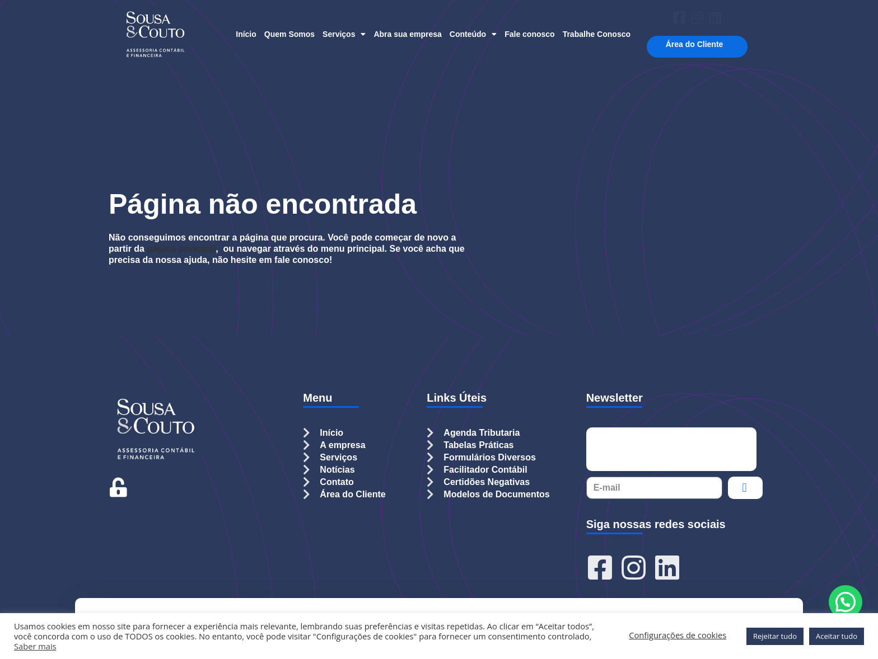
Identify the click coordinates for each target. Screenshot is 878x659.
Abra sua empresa (407, 34)
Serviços (344, 34)
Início (246, 34)
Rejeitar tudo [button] (775, 636)
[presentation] (671, 449)
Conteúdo (473, 34)
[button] (845, 602)
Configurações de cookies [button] (677, 635)
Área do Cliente (697, 44)
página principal (181, 248)
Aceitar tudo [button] (836, 636)
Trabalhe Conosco (597, 34)
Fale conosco (529, 34)
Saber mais (35, 646)
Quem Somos (289, 34)
